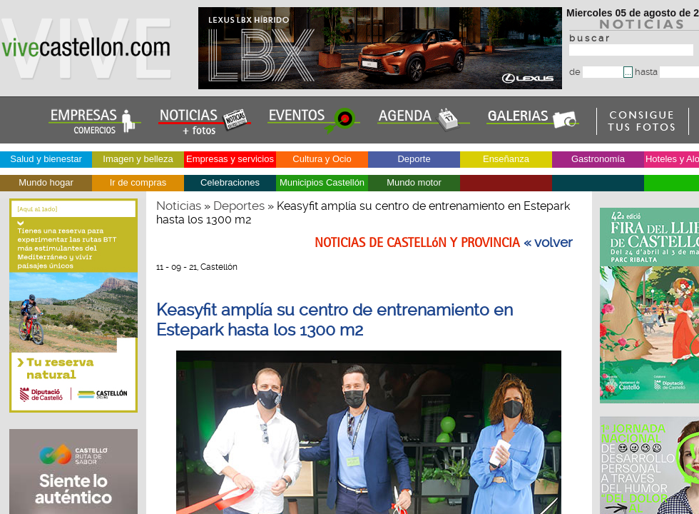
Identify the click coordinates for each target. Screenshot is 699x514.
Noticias (178, 205)
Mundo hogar (46, 182)
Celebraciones (230, 182)
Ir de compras (138, 182)
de (596, 71)
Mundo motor (414, 182)
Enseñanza (506, 158)
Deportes (239, 205)
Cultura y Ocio (321, 158)
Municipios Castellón (322, 182)
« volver (548, 243)
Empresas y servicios (230, 158)
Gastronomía (598, 158)
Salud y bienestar (45, 158)
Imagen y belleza (138, 158)
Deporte (413, 158)
